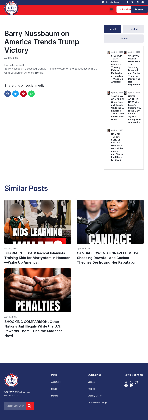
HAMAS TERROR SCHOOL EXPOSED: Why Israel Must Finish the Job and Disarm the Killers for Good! (117, 147)
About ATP (56, 382)
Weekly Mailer (94, 396)
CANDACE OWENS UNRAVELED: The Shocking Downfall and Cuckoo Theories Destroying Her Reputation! (135, 70)
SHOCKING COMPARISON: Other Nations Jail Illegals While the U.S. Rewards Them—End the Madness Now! (119, 108)
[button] (111, 9)
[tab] (112, 29)
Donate (54, 396)
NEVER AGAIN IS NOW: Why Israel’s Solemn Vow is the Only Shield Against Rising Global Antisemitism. (135, 109)
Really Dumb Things (97, 403)
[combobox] (15, 406)
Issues (54, 389)
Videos (91, 382)
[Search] (30, 406)
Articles (91, 389)
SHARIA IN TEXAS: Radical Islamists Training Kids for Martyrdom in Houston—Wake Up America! (117, 68)
